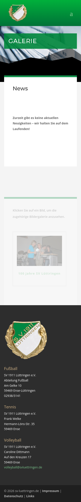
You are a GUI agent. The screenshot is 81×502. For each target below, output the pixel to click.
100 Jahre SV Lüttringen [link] (39, 277)
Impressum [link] (50, 491)
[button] (40, 16)
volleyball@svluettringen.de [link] (23, 467)
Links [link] (30, 496)
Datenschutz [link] (13, 496)
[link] (17, 13)
